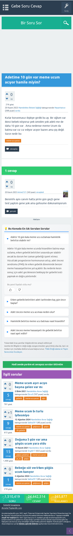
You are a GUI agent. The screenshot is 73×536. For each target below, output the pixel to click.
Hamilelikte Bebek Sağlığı (30, 108)
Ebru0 (30, 394)
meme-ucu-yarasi (13, 141)
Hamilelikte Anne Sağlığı (37, 391)
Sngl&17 (31, 451)
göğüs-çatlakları (22, 455)
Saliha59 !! (32, 422)
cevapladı (40, 192)
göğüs (46, 427)
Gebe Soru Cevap (26, 6)
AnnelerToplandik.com (12, 508)
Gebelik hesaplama (11, 505)
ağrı (43, 398)
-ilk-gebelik (20, 430)
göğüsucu (37, 427)
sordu (17, 111)
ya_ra (18, 459)
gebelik (19, 398)
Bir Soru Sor (31, 23)
